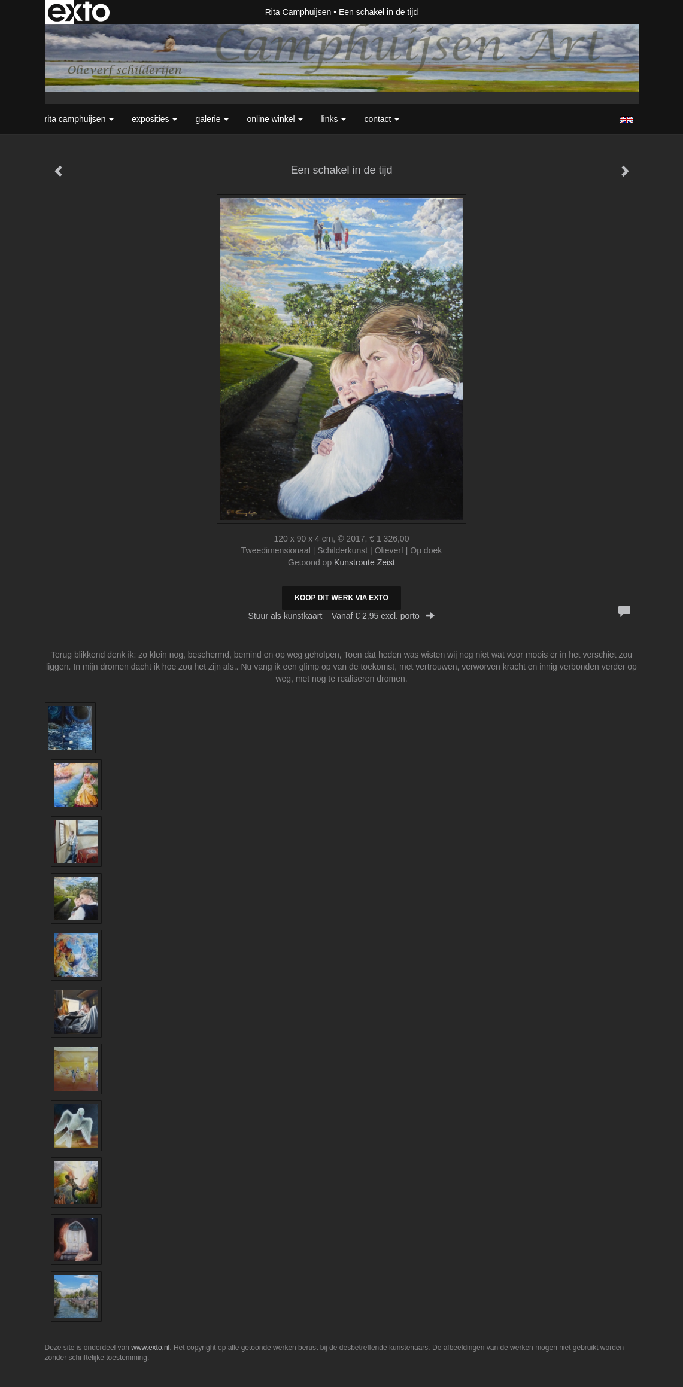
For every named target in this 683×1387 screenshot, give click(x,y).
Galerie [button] (212, 119)
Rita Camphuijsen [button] (79, 119)
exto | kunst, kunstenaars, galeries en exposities (79, 12)
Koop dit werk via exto (341, 598)
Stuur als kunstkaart (341, 615)
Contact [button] (381, 119)
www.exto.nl (150, 1347)
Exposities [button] (154, 119)
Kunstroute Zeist (364, 562)
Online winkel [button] (275, 119)
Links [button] (333, 119)
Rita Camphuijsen (298, 12)
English (626, 119)
